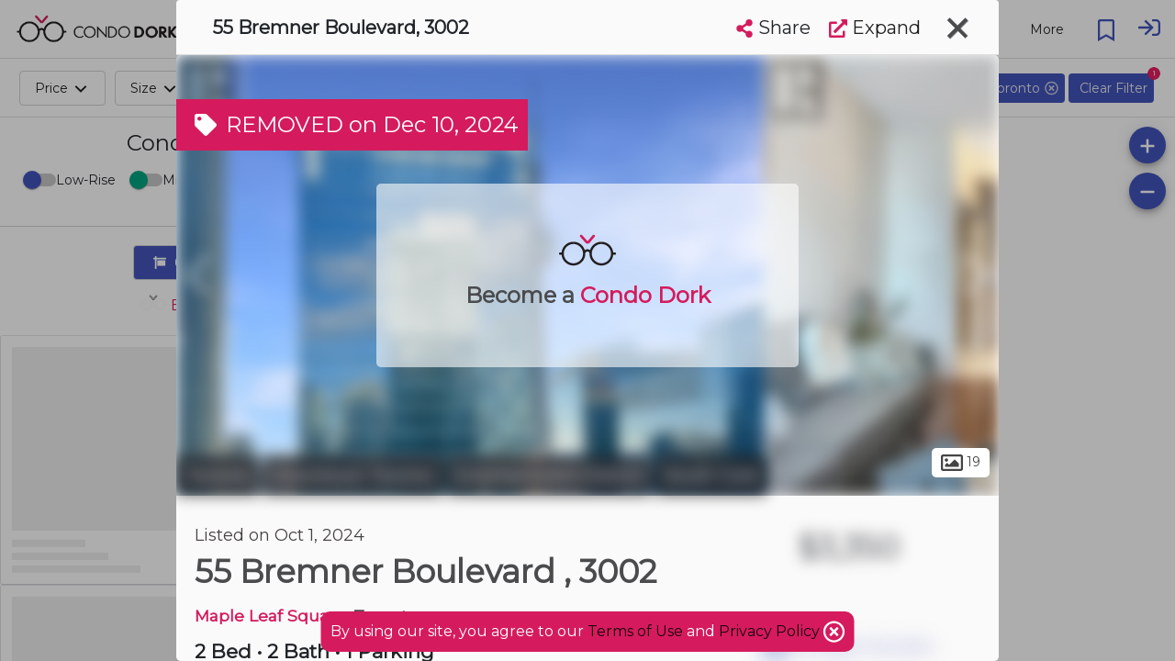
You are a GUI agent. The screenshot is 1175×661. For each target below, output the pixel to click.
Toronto (217, 475)
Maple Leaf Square (270, 615)
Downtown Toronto (353, 475)
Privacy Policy (771, 631)
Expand (875, 28)
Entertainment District (549, 475)
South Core (711, 475)
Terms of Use (635, 631)
